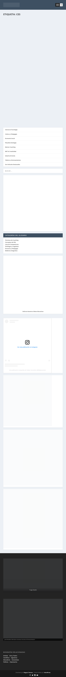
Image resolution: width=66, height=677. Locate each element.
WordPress (47, 672)
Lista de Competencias (12, 244)
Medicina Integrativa (11, 251)
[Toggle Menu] (57, 5)
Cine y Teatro (13, 656)
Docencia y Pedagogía (11, 248)
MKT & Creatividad (10, 151)
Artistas (5, 656)
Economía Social (10, 138)
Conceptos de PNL (10, 242)
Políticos (5, 662)
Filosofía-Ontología (10, 143)
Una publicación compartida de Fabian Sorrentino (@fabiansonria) (27, 370)
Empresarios (13, 662)
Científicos (6, 658)
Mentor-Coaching (10, 147)
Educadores (6, 660)
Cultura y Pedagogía (11, 134)
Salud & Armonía (10, 156)
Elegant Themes (28, 672)
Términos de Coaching (11, 240)
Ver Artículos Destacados (12, 164)
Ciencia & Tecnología (11, 130)
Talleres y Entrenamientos (13, 160)
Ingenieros (14, 658)
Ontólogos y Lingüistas (12, 246)
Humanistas (15, 660)
